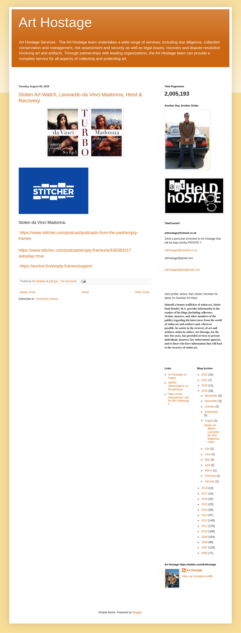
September (211, 412)
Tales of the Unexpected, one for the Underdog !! (178, 399)
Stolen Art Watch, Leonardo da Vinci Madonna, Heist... (212, 434)
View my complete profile (197, 576)
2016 (204, 499)
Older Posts (142, 292)
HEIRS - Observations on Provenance (178, 386)
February (210, 475)
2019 (204, 390)
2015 (204, 504)
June (208, 454)
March (209, 470)
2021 (204, 380)
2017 (204, 493)
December (211, 395)
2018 (204, 488)
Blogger (137, 612)
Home (85, 292)
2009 (204, 537)
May (208, 459)
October (210, 406)
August (209, 420)
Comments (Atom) (46, 299)
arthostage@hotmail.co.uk (181, 250)
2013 (204, 515)
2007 (204, 547)
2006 (204, 553)
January (210, 481)
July (207, 448)
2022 (204, 374)
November (211, 401)
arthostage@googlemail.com (182, 269)
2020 (204, 385)
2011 (204, 526)
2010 (204, 531)
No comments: (69, 281)
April (208, 465)
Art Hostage (55, 22)
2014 (204, 509)
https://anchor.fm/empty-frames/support (55, 266)
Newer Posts (27, 292)
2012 (204, 520)
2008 (204, 542)
